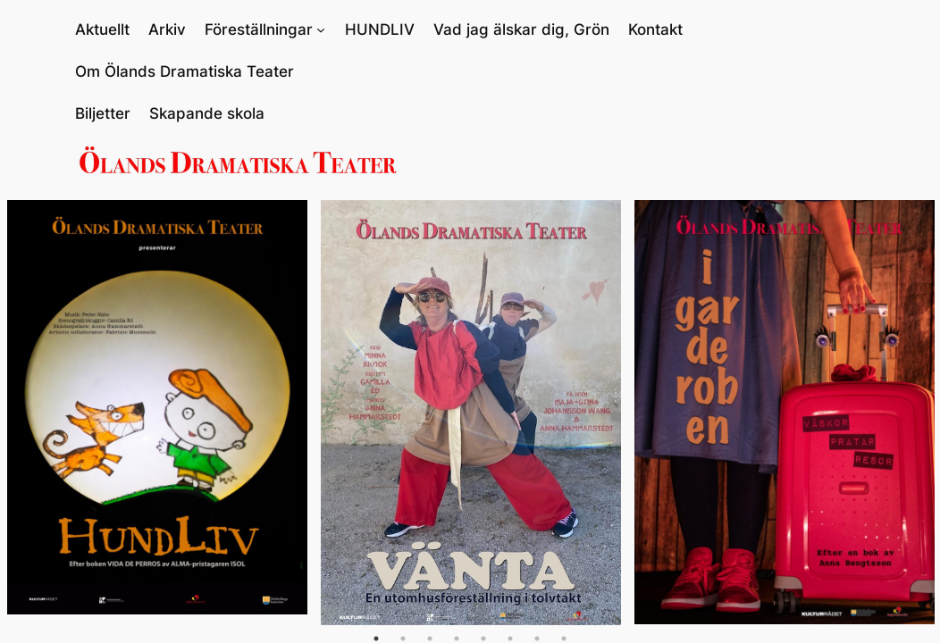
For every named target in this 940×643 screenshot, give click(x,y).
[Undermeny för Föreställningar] (320, 29)
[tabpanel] (157, 407)
